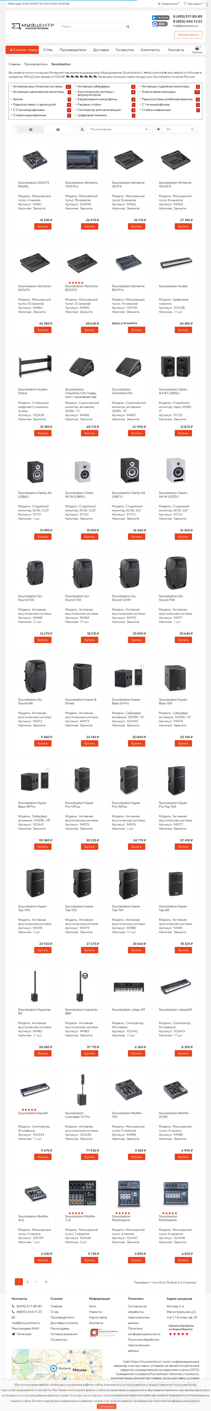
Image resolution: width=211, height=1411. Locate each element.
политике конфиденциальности (176, 1401)
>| (46, 1282)
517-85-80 (187, 16)
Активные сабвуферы (93, 86)
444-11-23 (187, 21)
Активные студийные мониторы (165, 86)
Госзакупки (124, 50)
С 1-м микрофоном (156, 104)
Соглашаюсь (106, 1406)
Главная (14, 64)
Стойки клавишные (156, 110)
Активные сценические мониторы (38, 92)
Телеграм (22, 1334)
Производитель (36, 64)
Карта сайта (98, 1317)
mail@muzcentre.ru (185, 25)
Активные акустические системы (37, 86)
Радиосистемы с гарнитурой (34, 104)
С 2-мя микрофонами (29, 110)
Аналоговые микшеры (159, 92)
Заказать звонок (188, 34)
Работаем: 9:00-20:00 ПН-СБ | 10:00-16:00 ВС (39, 4)
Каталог (23, 50)
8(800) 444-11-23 (27, 1312)
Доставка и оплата (64, 1323)
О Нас (48, 50)
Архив (17, 99)
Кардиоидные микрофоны (97, 99)
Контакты (176, 50)
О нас (54, 1312)
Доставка (101, 50)
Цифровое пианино (92, 115)
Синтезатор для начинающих (99, 110)
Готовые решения (63, 1334)
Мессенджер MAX (25, 1328)
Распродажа (59, 1328)
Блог (92, 1306)
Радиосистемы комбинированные (167, 99)
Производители (73, 50)
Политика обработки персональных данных (143, 1345)
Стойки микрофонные (29, 115)
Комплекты (151, 49)
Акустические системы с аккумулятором (95, 93)
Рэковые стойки (89, 104)
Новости (95, 1312)
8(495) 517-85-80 (27, 1306)
